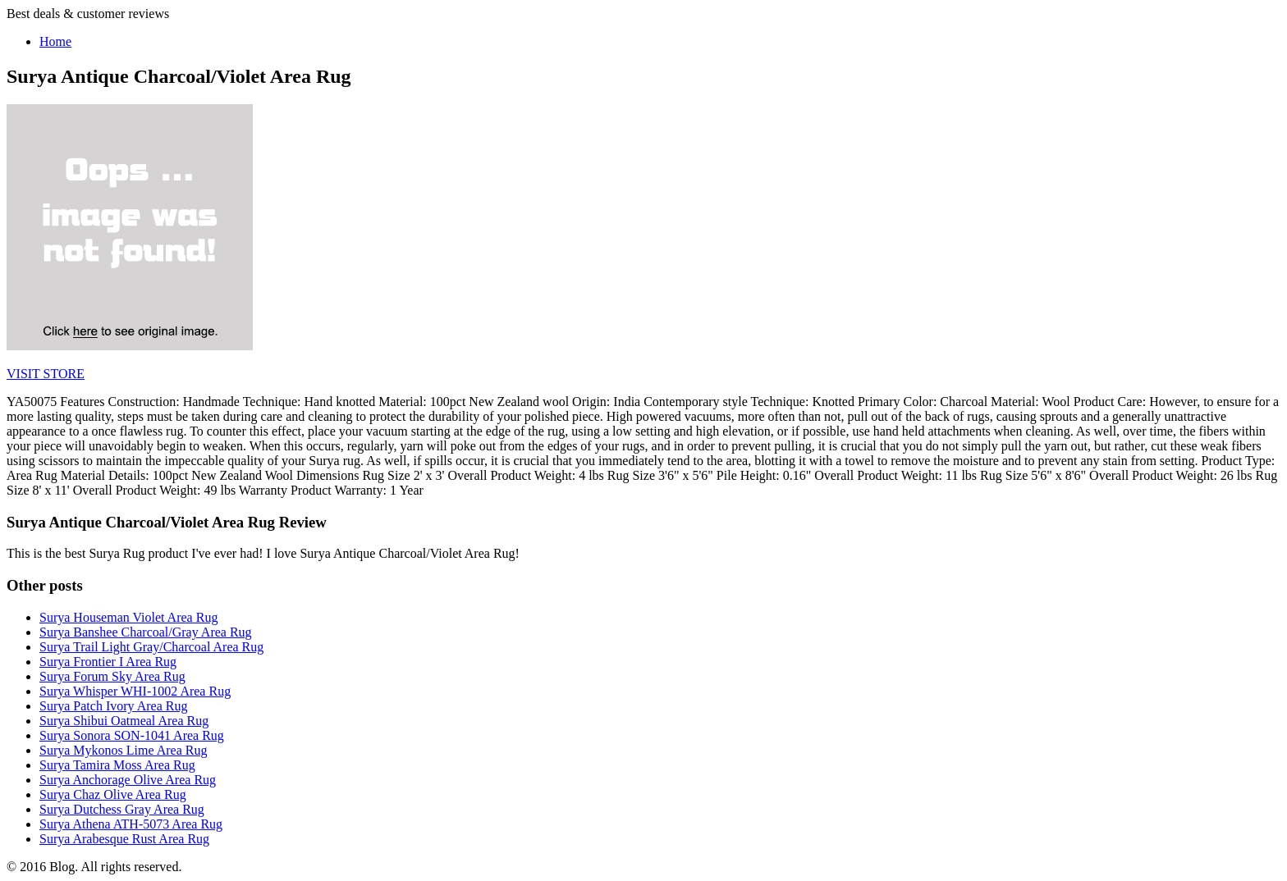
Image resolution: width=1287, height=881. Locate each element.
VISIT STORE (46, 374)
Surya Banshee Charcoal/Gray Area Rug (145, 632)
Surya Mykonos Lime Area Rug (123, 750)
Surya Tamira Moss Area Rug (117, 765)
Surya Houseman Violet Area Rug (128, 617)
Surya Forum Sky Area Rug (112, 676)
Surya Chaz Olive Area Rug (112, 794)
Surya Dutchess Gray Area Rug (121, 809)
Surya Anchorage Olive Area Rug (127, 780)
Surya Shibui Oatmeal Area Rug (123, 721)
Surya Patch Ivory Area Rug (113, 706)
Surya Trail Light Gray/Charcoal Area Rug (151, 647)
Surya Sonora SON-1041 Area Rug (131, 735)
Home (55, 41)
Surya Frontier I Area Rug (107, 662)
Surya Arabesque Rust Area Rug (124, 839)
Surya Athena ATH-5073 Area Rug (130, 824)
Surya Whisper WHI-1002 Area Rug (135, 691)
